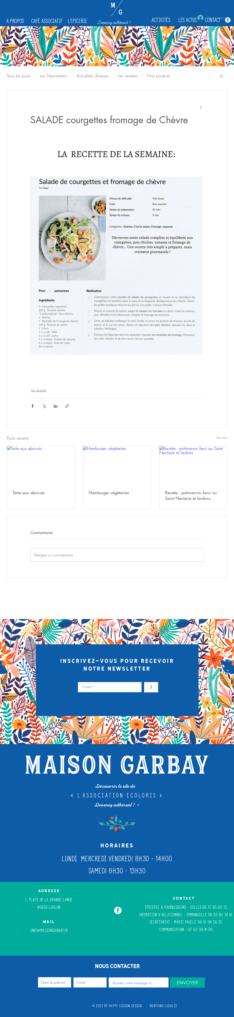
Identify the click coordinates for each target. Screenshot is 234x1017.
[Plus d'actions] (201, 107)
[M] (113, 6)
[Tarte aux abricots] (41, 465)
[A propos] (15, 21)
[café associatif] (47, 21)
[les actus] (187, 20)
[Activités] (161, 20)
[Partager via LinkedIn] (55, 406)
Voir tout (221, 437)
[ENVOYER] (187, 982)
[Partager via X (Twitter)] (44, 406)
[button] (221, 76)
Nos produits (158, 75)
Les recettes (128, 75)
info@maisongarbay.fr (49, 930)
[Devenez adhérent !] (115, 22)
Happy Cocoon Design (125, 1006)
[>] (151, 687)
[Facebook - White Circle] (227, 20)
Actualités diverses (93, 75)
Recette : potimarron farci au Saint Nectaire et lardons (191, 495)
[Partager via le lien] (67, 406)
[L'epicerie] (77, 21)
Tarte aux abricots (29, 492)
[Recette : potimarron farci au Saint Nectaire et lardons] (193, 465)
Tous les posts (19, 75)
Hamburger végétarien (109, 492)
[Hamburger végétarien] (117, 465)
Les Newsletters (53, 75)
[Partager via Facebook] (32, 406)
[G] (120, 13)
